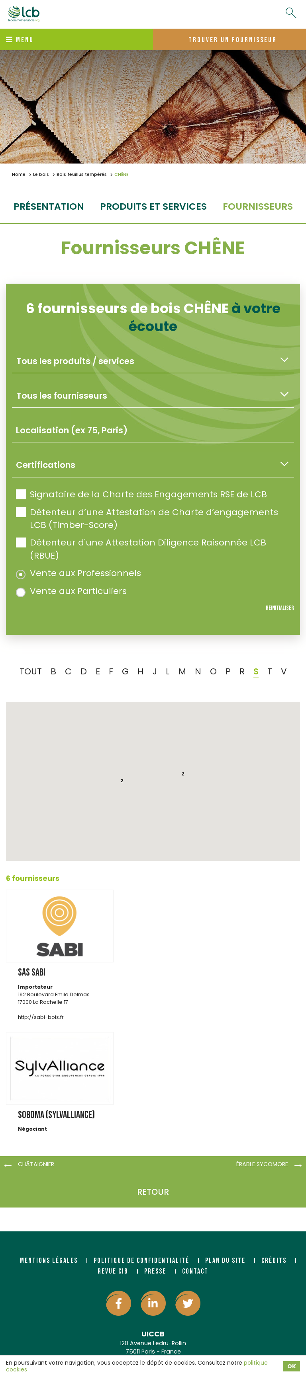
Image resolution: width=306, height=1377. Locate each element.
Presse (155, 1271)
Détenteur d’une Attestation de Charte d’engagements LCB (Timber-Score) (147, 518)
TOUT (31, 671)
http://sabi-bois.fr (41, 1017)
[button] (183, 808)
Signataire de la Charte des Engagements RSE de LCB (141, 494)
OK (291, 1366)
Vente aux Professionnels (78, 573)
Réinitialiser (280, 608)
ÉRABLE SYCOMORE (262, 1164)
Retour (153, 1192)
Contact (195, 1271)
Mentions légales (49, 1260)
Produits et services (153, 206)
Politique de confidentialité (141, 1260)
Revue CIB (113, 1271)
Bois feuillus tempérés (82, 174)
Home (19, 174)
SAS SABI (31, 972)
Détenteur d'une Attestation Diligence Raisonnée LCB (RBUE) (141, 548)
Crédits (273, 1260)
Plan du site (225, 1260)
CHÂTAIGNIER (36, 1164)
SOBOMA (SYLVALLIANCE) (56, 1115)
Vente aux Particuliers (71, 591)
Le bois (41, 174)
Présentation (49, 206)
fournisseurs (258, 206)
